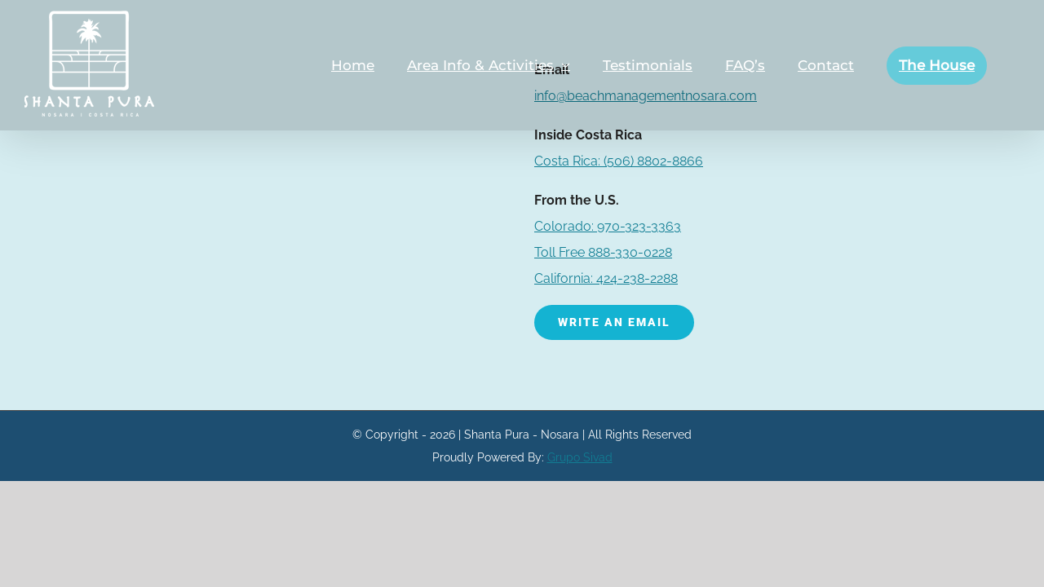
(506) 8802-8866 (618, 161)
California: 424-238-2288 (606, 278)
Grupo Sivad (580, 457)
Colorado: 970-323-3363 (607, 226)
